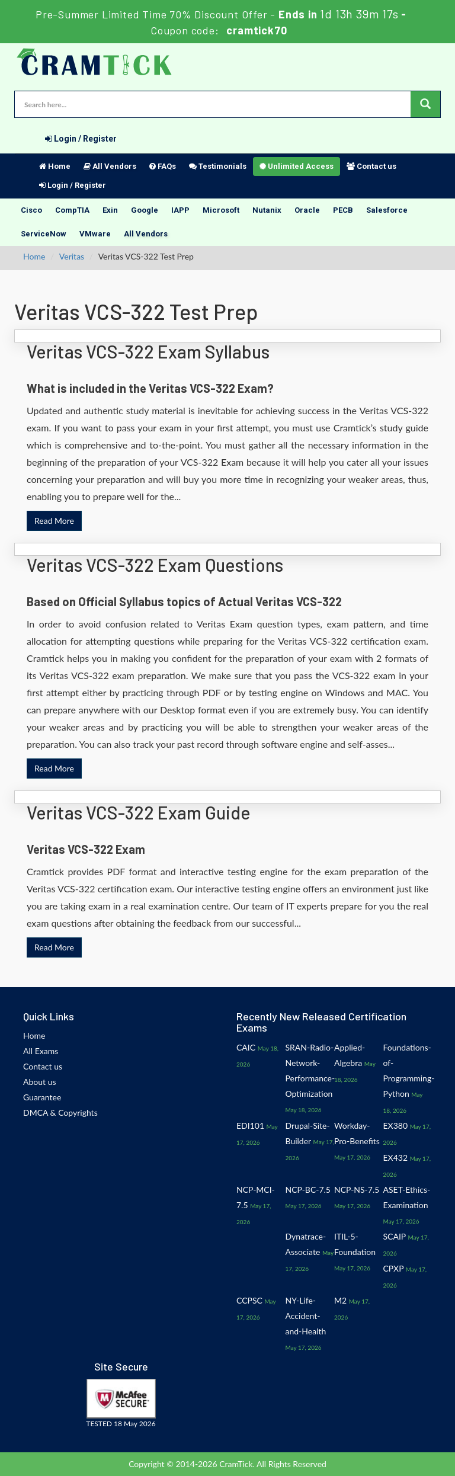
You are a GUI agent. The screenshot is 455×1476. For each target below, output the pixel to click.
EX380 (395, 1125)
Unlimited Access (296, 166)
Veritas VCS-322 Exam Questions (155, 564)
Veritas (71, 256)
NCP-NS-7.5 (356, 1189)
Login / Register (81, 138)
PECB (343, 210)
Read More (54, 521)
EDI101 (250, 1125)
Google (144, 210)
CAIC (245, 1047)
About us (39, 1082)
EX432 (395, 1157)
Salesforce (387, 210)
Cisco (31, 210)
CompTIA (72, 210)
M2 (340, 1300)
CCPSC (249, 1300)
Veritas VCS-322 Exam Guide (139, 812)
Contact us (371, 166)
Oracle (307, 210)
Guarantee (42, 1097)
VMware (95, 233)
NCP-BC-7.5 (308, 1189)
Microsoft (221, 210)
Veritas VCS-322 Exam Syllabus (148, 351)
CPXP (393, 1268)
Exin (110, 210)
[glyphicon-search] (425, 104)
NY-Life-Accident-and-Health (306, 1315)
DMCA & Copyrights (60, 1112)
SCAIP (394, 1236)
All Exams (40, 1051)
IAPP (180, 210)
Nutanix (266, 210)
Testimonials (217, 166)
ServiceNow (43, 233)
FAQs (162, 166)
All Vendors (110, 166)
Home (55, 166)
